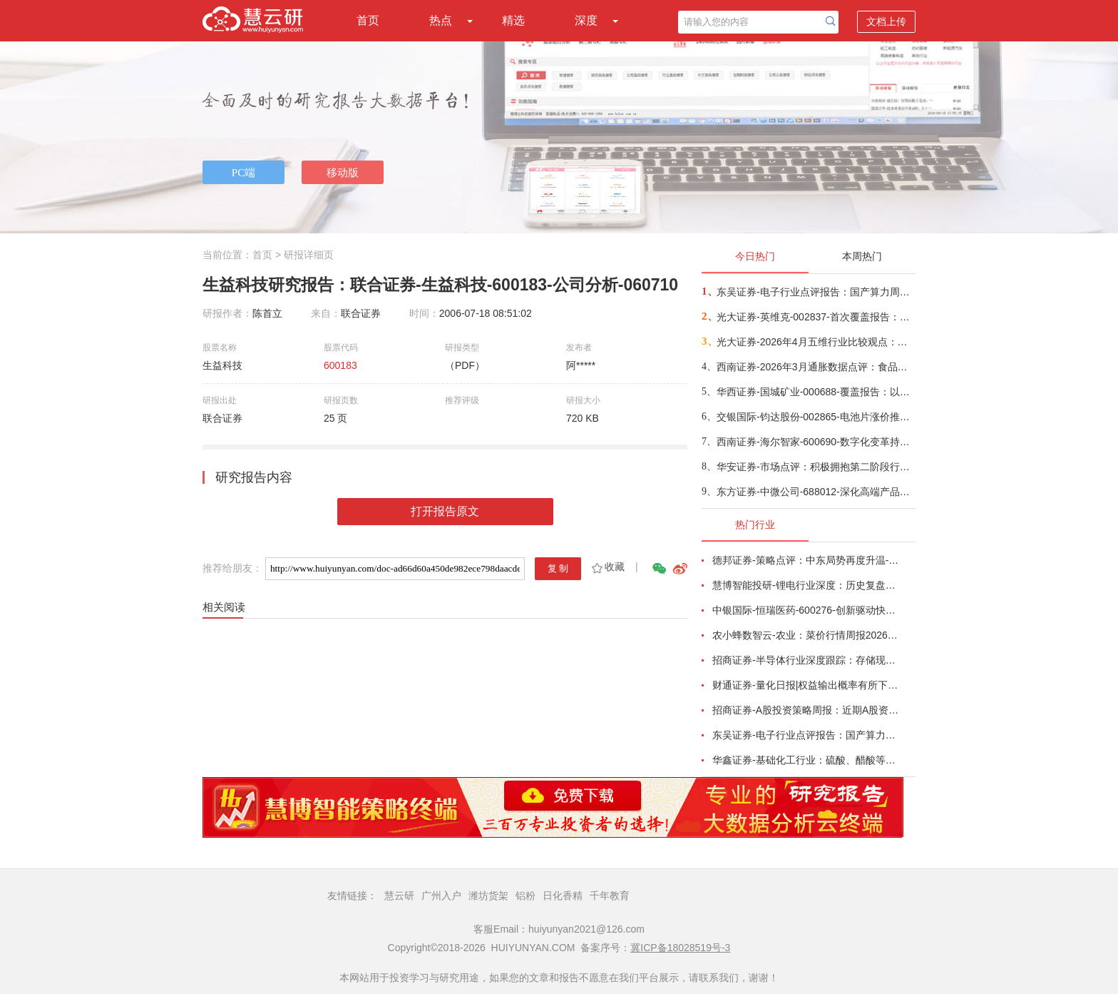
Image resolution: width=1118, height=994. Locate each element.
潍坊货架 (488, 895)
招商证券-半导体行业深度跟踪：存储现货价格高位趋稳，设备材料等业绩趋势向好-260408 (805, 660)
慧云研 (399, 895)
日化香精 (563, 895)
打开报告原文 (445, 511)
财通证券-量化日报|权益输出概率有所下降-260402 (805, 685)
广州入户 (441, 895)
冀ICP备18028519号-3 (680, 947)
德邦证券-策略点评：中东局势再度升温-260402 (805, 560)
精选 (513, 20)
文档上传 (886, 21)
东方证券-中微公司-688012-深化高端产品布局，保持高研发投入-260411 (815, 491)
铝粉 (525, 895)
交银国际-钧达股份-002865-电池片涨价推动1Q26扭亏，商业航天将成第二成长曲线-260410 (815, 416)
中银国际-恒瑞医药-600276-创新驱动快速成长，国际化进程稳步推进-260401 (805, 610)
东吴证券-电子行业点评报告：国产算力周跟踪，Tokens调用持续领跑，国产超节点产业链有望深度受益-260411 (815, 292)
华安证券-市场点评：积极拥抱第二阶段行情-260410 (815, 466)
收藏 (607, 566)
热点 (440, 20)
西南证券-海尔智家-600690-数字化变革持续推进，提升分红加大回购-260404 (815, 441)
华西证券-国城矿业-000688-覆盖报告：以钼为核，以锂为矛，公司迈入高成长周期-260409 (815, 391)
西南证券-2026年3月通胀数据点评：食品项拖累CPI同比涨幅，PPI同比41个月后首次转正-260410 (815, 366)
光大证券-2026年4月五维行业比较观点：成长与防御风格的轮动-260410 (815, 342)
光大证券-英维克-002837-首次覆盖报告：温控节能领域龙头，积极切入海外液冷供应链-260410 (815, 317)
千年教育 (610, 895)
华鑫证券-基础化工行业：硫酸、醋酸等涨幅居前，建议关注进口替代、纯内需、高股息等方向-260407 (805, 760)
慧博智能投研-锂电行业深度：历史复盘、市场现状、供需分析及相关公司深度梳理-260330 (805, 585)
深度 (586, 20)
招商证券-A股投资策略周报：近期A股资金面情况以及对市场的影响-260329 (805, 710)
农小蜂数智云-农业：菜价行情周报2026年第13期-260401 (805, 635)
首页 (368, 20)
